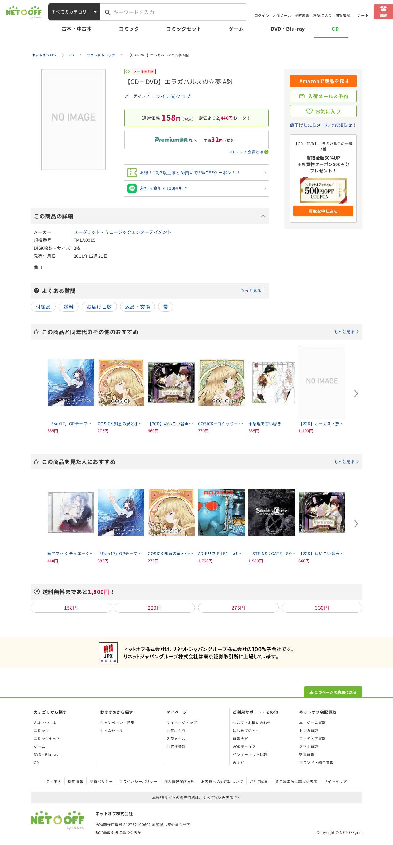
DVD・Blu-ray (288, 28)
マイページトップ (181, 722)
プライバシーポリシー (138, 781)
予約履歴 (302, 15)
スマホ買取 (308, 746)
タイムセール (111, 730)
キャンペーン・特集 (117, 722)
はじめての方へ (246, 730)
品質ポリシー (101, 781)
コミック (129, 28)
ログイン (262, 15)
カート (363, 15)
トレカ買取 (308, 730)
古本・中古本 (77, 28)
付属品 (43, 306)
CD (335, 28)
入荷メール (281, 15)
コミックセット (183, 28)
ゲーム (236, 28)
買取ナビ (240, 738)
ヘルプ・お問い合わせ (252, 722)
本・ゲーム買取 (312, 722)
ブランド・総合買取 (316, 762)
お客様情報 (175, 746)
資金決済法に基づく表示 (296, 781)
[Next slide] (356, 393)
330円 (322, 607)
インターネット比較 (250, 754)
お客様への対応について (222, 781)
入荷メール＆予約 (328, 96)
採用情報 (75, 781)
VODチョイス (244, 746)
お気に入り (322, 15)
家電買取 (306, 754)
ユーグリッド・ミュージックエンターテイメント (123, 232)
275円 (238, 607)
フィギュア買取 (312, 738)
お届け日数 (99, 306)
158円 (71, 607)
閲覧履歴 (343, 15)
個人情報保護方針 (179, 781)
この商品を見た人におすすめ (200, 461)
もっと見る (251, 290)
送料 (69, 306)
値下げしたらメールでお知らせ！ (323, 125)
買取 (383, 15)
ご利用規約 (259, 781)
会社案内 (53, 781)
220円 (154, 607)
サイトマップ (335, 781)
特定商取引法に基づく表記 (118, 832)
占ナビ (238, 762)
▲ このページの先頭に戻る (332, 692)
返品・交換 (137, 306)
